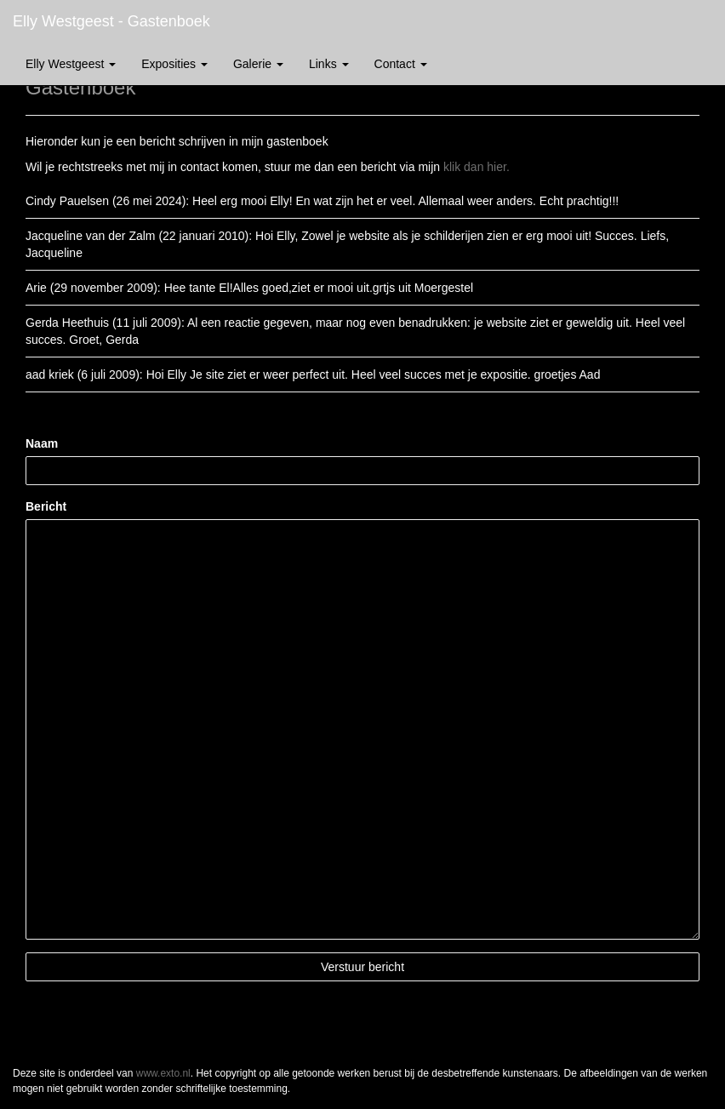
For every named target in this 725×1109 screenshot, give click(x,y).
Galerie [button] (258, 64)
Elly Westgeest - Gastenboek (111, 21)
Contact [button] (400, 64)
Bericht (46, 506)
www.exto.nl (163, 1073)
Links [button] (329, 64)
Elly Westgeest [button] (71, 64)
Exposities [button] (174, 64)
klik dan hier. (476, 167)
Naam (42, 443)
